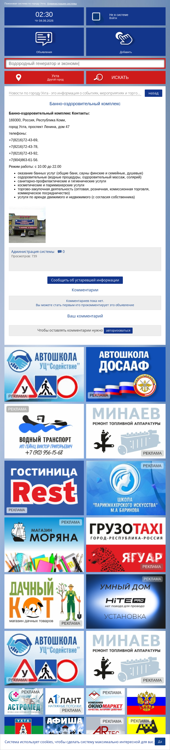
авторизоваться (118, 330)
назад (153, 93)
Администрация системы (62, 3)
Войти (113, 18)
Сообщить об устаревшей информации (85, 280)
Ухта (55, 76)
